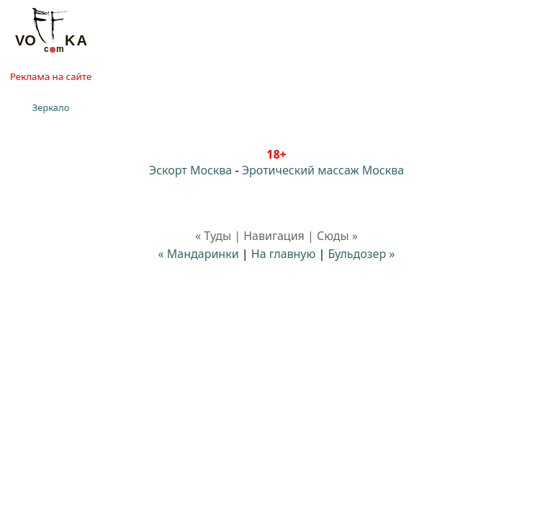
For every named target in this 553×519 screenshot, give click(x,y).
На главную (283, 254)
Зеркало (51, 107)
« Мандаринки (198, 254)
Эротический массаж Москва (323, 170)
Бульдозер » (361, 254)
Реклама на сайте (50, 76)
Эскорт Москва (190, 170)
